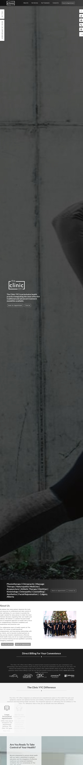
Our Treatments (45, 3)
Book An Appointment (68, 3)
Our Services (34, 3)
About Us (25, 3)
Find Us (28, 305)
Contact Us (56, 3)
